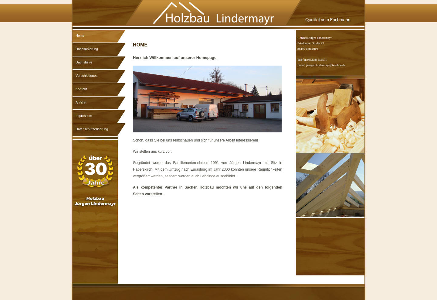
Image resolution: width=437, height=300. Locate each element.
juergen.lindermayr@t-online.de (325, 65)
